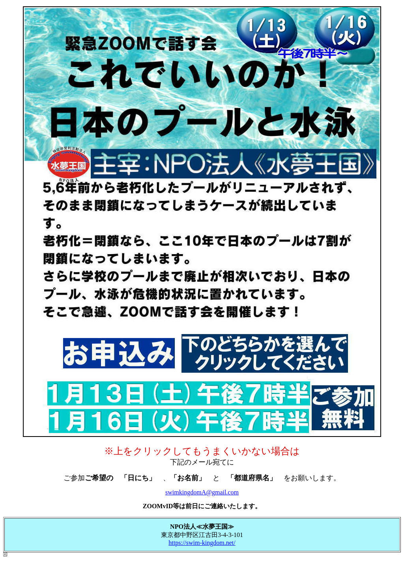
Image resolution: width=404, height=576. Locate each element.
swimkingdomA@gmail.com (202, 492)
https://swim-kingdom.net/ (201, 542)
